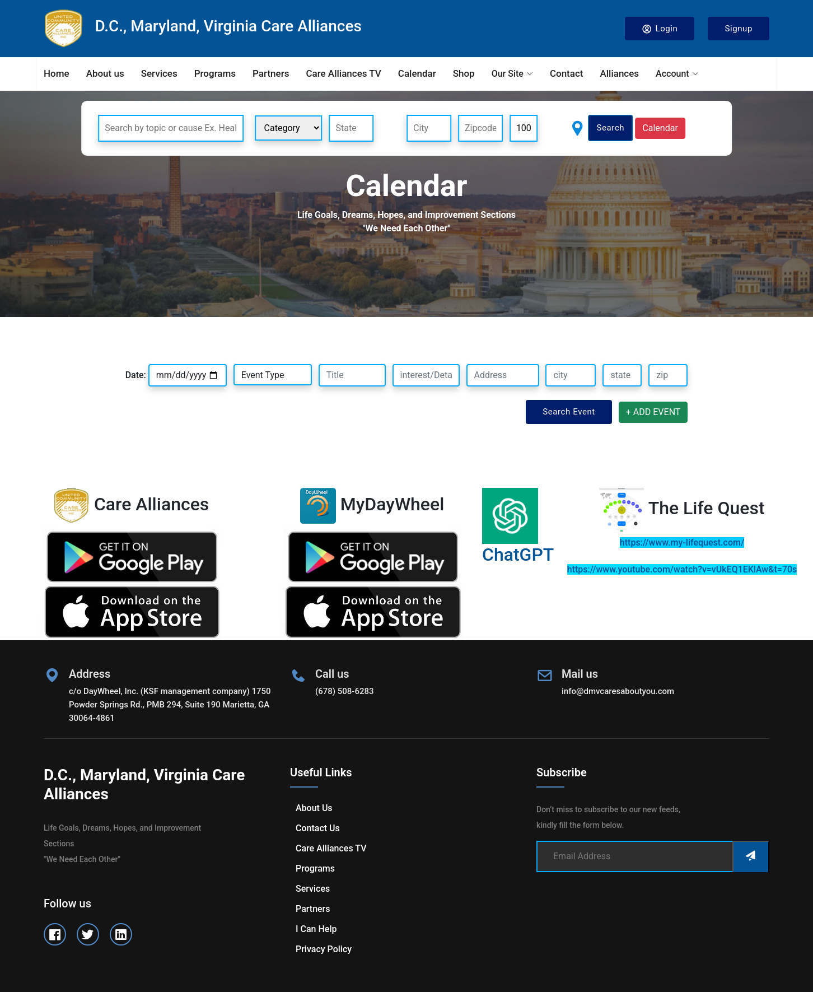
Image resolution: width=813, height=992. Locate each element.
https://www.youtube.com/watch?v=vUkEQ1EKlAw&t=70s (682, 569)
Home (56, 73)
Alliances (619, 73)
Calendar (417, 73)
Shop (464, 73)
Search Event (569, 412)
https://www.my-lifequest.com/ (682, 542)
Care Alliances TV (343, 73)
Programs (215, 73)
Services (159, 73)
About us (105, 73)
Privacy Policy (324, 949)
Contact (566, 73)
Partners (271, 73)
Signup (739, 29)
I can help (316, 929)
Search (611, 128)
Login (660, 29)
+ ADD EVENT (653, 412)
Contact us (318, 828)
